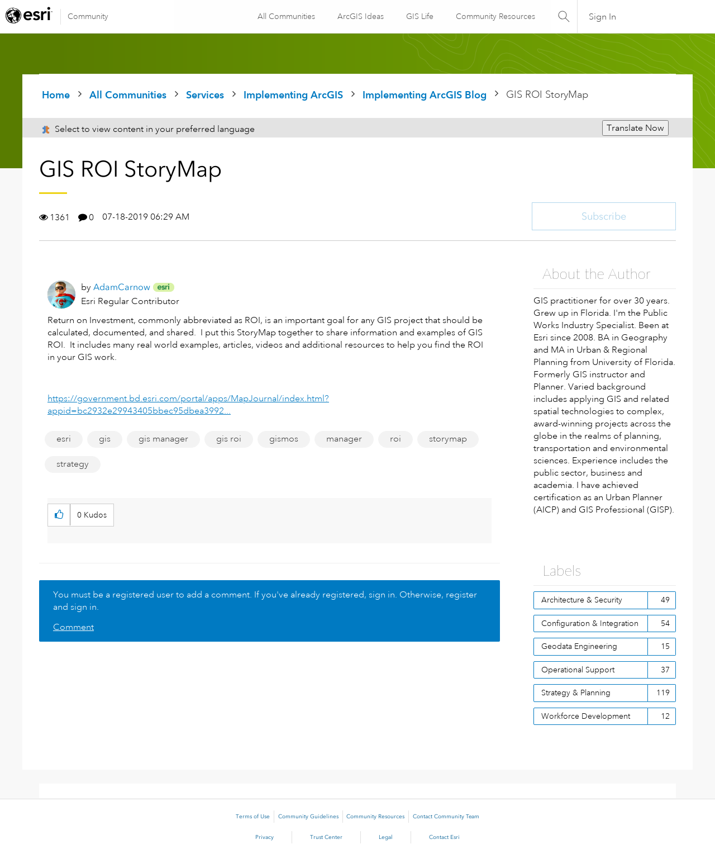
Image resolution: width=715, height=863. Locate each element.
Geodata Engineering (579, 646)
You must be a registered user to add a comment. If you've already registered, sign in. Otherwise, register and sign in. (265, 601)
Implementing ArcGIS (293, 95)
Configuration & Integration (589, 623)
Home (56, 95)
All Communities (285, 16)
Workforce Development (585, 716)
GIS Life (419, 16)
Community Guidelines (308, 816)
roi (395, 438)
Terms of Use (253, 816)
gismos (283, 438)
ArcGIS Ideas (360, 16)
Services (205, 95)
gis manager (163, 438)
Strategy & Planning (576, 692)
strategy (72, 464)
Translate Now (635, 128)
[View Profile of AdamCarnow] (121, 287)
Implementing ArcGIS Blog (425, 95)
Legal (386, 837)
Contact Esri (444, 837)
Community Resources (495, 16)
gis (105, 438)
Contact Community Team (446, 816)
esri (63, 438)
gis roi (228, 438)
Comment (73, 627)
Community (88, 16)
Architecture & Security (581, 600)
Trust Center (326, 837)
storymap (448, 438)
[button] (59, 515)
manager (344, 438)
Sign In (602, 16)
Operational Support (577, 670)
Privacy (264, 837)
